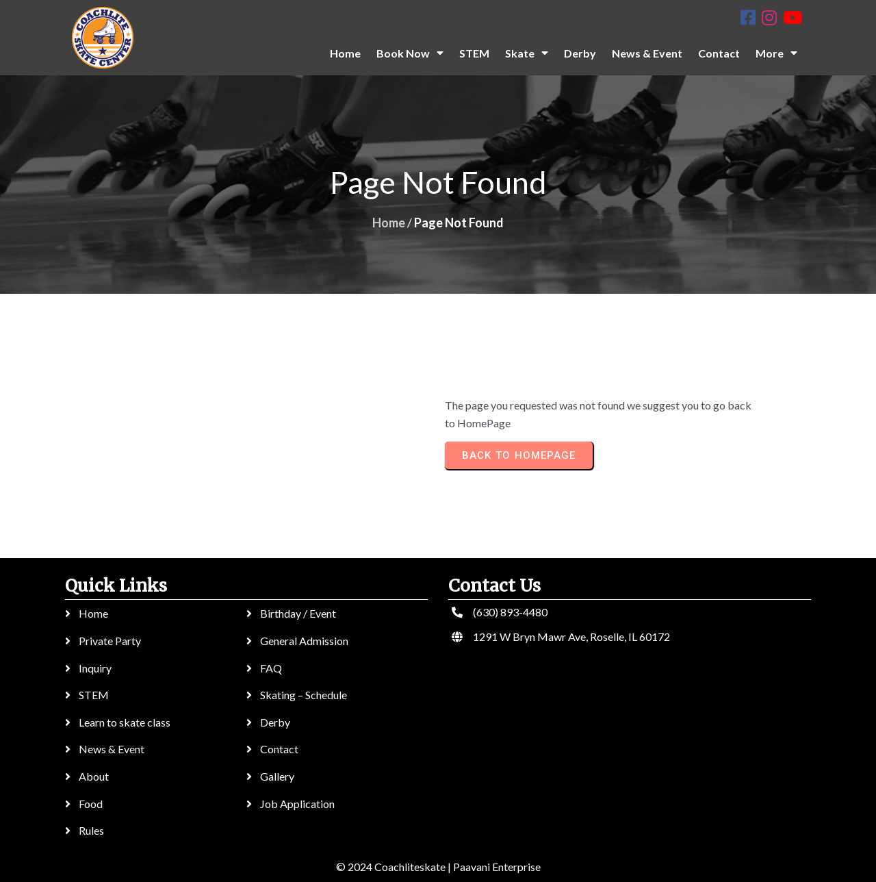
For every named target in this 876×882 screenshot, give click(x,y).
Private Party (110, 640)
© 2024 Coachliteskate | (393, 866)
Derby (275, 722)
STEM (94, 694)
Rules (91, 830)
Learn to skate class (124, 722)
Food (91, 803)
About (94, 776)
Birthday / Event (298, 613)
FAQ (271, 668)
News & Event (111, 748)
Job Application (297, 803)
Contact (279, 748)
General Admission (304, 640)
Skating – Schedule (303, 694)
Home (388, 222)
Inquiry (95, 668)
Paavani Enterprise (497, 866)
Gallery (277, 776)
